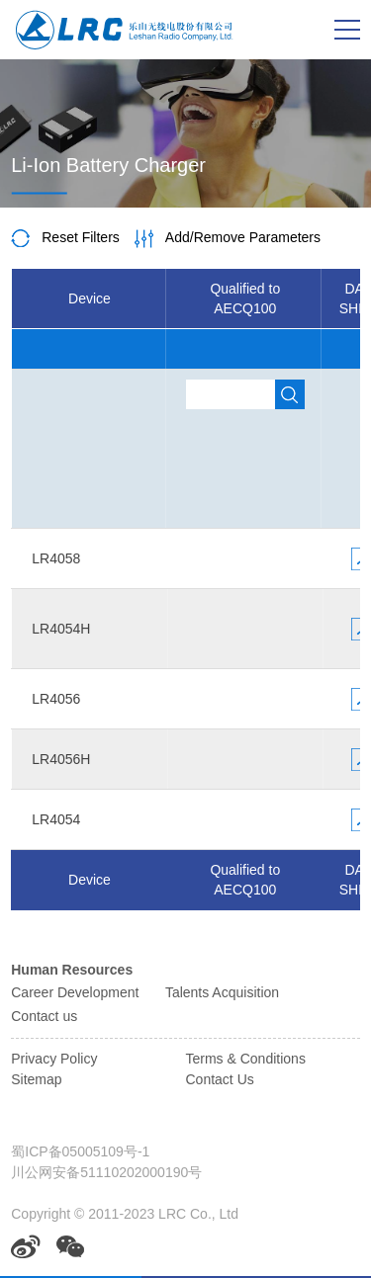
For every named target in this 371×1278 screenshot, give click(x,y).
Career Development (75, 992)
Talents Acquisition (222, 992)
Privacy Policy (54, 1058)
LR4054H (61, 629)
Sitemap (36, 1079)
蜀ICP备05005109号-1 (80, 1151)
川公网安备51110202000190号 (106, 1172)
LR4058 (56, 558)
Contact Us (220, 1079)
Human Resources (72, 970)
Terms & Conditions (246, 1058)
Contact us (44, 1016)
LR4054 (56, 819)
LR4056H (61, 759)
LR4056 (56, 699)
